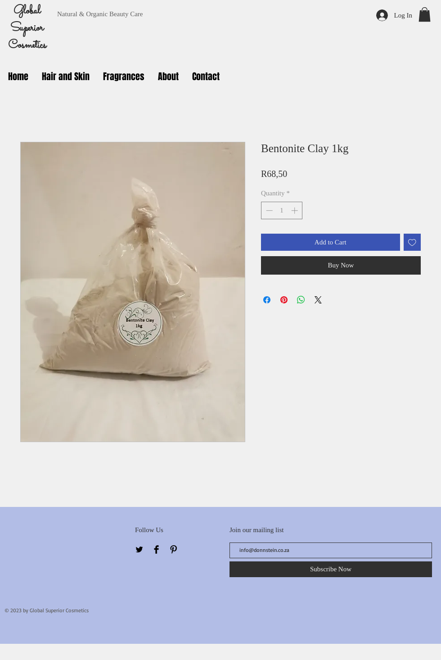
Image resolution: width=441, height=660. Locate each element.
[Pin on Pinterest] (284, 299)
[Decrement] (268, 210)
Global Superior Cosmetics (27, 28)
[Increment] (295, 210)
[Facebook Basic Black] (156, 549)
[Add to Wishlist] (412, 242)
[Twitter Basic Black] (139, 549)
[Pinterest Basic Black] (173, 549)
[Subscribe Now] (331, 569)
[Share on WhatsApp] (301, 299)
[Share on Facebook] (266, 299)
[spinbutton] (281, 210)
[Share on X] (318, 299)
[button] (424, 14)
